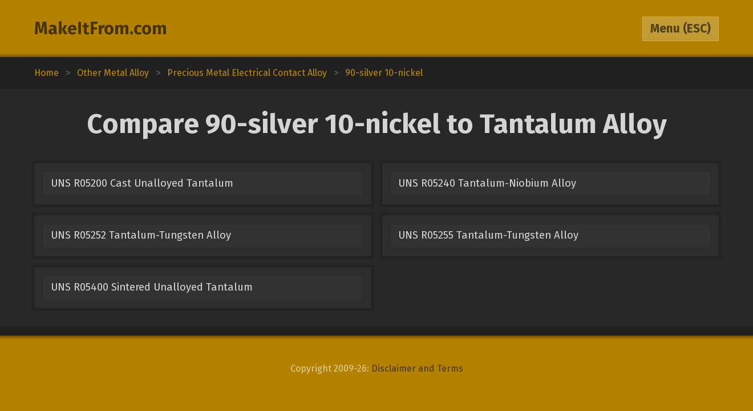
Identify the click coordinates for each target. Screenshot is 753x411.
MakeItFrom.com (100, 28)
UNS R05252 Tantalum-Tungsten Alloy (141, 235)
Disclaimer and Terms (417, 368)
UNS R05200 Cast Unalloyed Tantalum (142, 183)
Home (46, 72)
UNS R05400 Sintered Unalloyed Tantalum (152, 287)
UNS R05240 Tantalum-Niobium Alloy (487, 183)
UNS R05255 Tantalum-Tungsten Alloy (488, 235)
